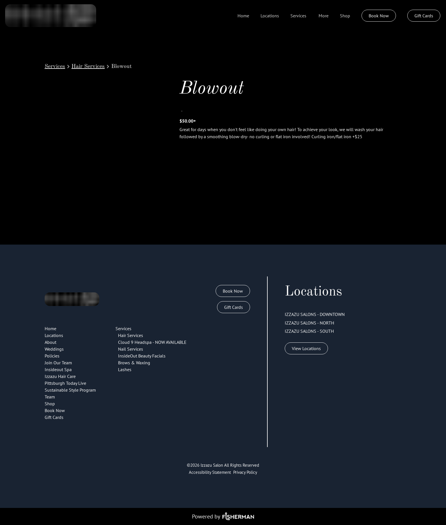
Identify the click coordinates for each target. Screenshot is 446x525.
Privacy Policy (245, 472)
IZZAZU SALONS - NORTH (309, 323)
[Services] (298, 15)
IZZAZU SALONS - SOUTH (309, 331)
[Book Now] (379, 15)
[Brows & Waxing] (134, 362)
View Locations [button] (306, 348)
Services (55, 66)
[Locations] (270, 15)
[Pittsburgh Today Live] (65, 383)
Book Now (379, 15)
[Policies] (52, 356)
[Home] (243, 15)
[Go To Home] (50, 15)
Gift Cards (423, 15)
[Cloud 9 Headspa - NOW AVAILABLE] (152, 342)
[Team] (50, 397)
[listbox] (323, 15)
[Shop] (345, 15)
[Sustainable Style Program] (70, 390)
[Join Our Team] (58, 362)
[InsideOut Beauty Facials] (142, 356)
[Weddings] (54, 349)
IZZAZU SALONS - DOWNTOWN (315, 314)
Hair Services (88, 66)
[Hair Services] (130, 335)
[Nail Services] (130, 349)
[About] (50, 342)
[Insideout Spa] (58, 369)
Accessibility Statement (210, 472)
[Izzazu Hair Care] (60, 376)
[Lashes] (124, 369)
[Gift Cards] (424, 15)
